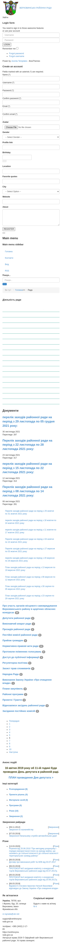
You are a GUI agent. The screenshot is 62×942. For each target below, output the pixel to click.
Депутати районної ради (18, 314)
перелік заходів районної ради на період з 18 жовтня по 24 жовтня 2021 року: (30, 521)
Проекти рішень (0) (18, 794)
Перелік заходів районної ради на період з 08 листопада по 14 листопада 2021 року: (27, 491)
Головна (9, 251)
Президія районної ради (18, 325)
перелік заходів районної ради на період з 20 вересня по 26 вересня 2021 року (30, 559)
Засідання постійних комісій (20, 401)
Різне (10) (13, 811)
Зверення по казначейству (21, 829)
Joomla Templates (19, 61)
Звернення (54, 827)
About (5, 207)
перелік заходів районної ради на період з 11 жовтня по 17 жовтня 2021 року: (30, 531)
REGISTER (9, 229)
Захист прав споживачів (18, 363)
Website (6, 197)
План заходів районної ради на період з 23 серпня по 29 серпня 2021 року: (29, 597)
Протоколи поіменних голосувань (22, 347)
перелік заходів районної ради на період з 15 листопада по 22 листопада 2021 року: (27, 468)
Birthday (6, 152)
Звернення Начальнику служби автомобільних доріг (33, 836)
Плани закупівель (15, 380)
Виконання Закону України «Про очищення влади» (30, 374)
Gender (5, 132)
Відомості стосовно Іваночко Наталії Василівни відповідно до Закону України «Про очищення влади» (33, 887)
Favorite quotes (9, 176)
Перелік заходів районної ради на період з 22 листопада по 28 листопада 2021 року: (27, 445)
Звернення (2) (16, 816)
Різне (56, 846)
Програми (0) (15, 805)
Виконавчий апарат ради (18, 320)
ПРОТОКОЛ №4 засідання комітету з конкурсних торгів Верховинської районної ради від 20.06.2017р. (33, 878)
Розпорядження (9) (18, 789)
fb (34, 906)
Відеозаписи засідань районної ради (24, 396)
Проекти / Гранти (15, 390)
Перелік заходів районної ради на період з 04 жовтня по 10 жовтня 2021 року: (29, 540)
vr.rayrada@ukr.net (10, 914)
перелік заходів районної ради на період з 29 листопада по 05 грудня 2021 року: (28, 421)
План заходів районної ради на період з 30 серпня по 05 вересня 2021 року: (29, 587)
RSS (7, 271)
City (4, 187)
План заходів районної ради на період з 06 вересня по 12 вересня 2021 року (30, 578)
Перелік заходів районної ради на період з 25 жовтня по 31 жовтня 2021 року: (29, 512)
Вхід (7, 264)
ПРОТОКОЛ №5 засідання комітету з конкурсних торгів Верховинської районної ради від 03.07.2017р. (33, 869)
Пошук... (6, 275)
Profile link (7, 142)
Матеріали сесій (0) (18, 800)
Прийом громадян (15, 336)
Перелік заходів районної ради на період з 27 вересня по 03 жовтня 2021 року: (30, 550)
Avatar (5, 122)
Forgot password (16, 53)
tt (36, 906)
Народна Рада (13, 369)
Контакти (9, 258)
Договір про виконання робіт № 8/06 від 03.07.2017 (32, 862)
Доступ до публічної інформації (21, 352)
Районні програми (15, 385)
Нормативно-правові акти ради (21, 342)
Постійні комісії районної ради (21, 331)
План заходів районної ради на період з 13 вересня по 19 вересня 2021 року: (30, 568)
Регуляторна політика (17, 358)
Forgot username (16, 56)
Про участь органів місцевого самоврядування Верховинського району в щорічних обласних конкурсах (30, 307)
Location (6, 166)
